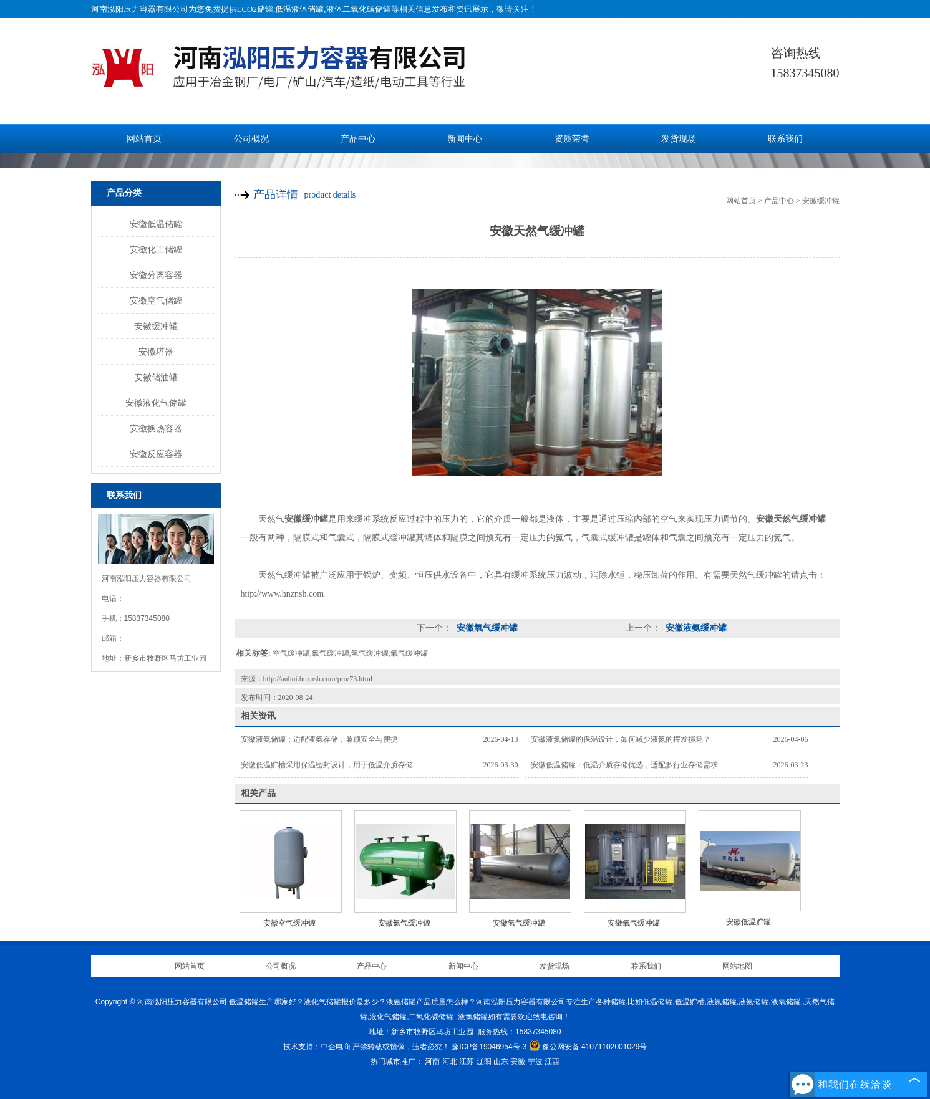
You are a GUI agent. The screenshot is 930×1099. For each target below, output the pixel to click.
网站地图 (737, 966)
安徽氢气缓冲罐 (519, 923)
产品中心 (358, 138)
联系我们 (785, 138)
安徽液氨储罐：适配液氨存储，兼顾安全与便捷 (319, 739)
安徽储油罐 (156, 377)
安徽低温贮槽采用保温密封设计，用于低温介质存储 (327, 765)
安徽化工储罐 (156, 249)
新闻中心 (464, 138)
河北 (449, 1061)
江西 (552, 1061)
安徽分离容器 (156, 275)
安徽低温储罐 (156, 224)
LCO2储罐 (255, 9)
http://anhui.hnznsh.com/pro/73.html (318, 678)
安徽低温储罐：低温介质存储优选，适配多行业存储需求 (624, 765)
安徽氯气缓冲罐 (404, 923)
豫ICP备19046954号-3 (489, 1046)
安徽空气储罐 (156, 300)
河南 (432, 1061)
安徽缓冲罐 (156, 326)
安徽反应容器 (156, 454)
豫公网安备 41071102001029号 (588, 1046)
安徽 (517, 1061)
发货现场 (678, 138)
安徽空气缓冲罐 (289, 923)
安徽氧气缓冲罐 (486, 628)
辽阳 (484, 1061)
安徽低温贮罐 (748, 922)
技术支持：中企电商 (317, 1046)
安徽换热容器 (156, 428)
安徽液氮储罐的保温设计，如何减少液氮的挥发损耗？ (620, 739)
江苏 (466, 1061)
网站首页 (144, 138)
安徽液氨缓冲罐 (695, 628)
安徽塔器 (155, 352)
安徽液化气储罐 (155, 403)
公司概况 (251, 138)
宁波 (535, 1061)
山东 (500, 1061)
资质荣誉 (572, 138)
